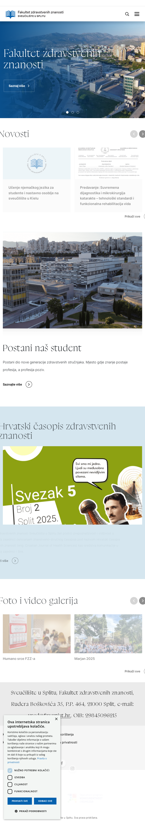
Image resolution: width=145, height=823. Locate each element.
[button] (32, 811)
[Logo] (34, 14)
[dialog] (32, 767)
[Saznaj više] (72, 69)
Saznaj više (17, 86)
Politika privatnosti (63, 742)
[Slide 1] (72, 112)
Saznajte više (12, 384)
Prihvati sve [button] (20, 801)
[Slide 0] (67, 112)
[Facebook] (62, 773)
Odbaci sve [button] (45, 801)
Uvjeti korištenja (62, 734)
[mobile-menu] (136, 14)
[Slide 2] (78, 112)
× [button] (56, 719)
